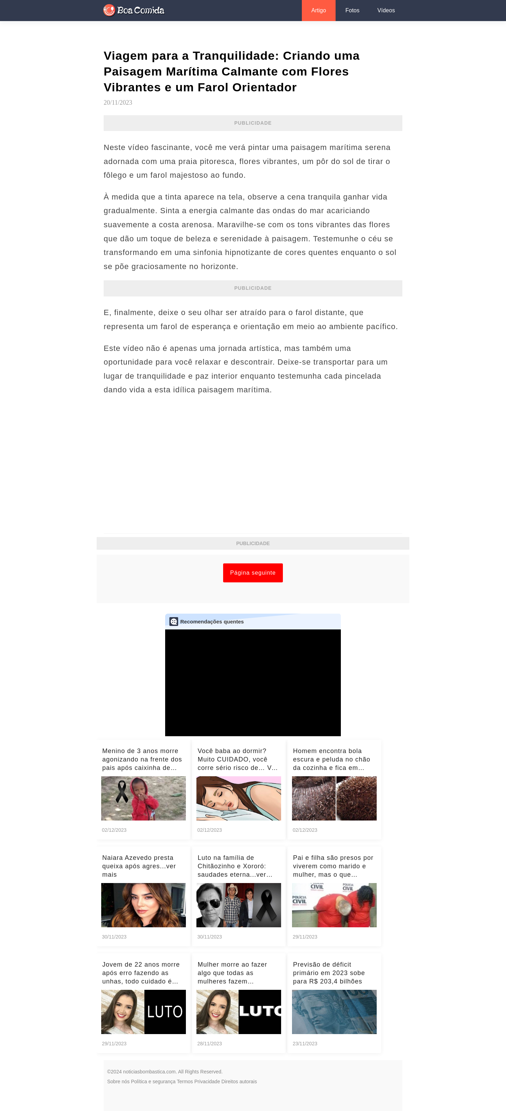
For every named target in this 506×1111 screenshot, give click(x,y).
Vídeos (386, 10)
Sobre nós (118, 1081)
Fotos (352, 10)
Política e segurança (153, 1081)
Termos (185, 1081)
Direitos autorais (239, 1081)
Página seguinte (253, 573)
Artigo (318, 10)
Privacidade (207, 1081)
